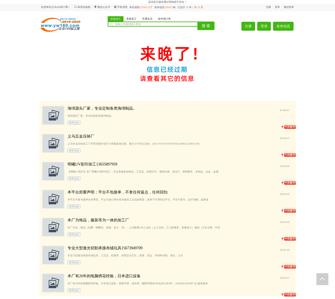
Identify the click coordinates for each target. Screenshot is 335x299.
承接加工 (131, 18)
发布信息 (283, 26)
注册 (268, 7)
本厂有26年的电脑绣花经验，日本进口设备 (104, 276)
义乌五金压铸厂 (81, 136)
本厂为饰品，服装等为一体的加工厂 (98, 220)
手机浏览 (122, 7)
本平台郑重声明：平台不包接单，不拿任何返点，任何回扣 (118, 192)
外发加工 (115, 18)
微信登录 (289, 7)
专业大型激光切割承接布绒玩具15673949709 (105, 248)
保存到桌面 (84, 7)
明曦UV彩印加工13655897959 (92, 164)
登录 (277, 7)
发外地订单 (164, 18)
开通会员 (147, 18)
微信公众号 (103, 7)
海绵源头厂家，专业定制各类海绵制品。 (102, 108)
